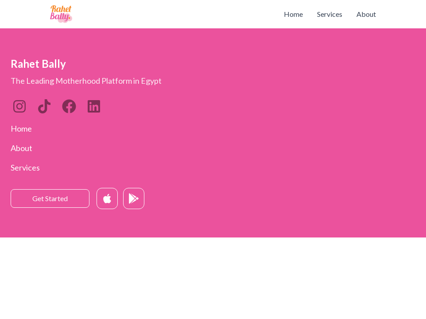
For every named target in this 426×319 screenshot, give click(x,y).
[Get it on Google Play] (133, 198)
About (366, 14)
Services (329, 14)
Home (293, 14)
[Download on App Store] (107, 198)
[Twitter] (69, 106)
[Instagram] (19, 106)
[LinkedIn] (44, 106)
